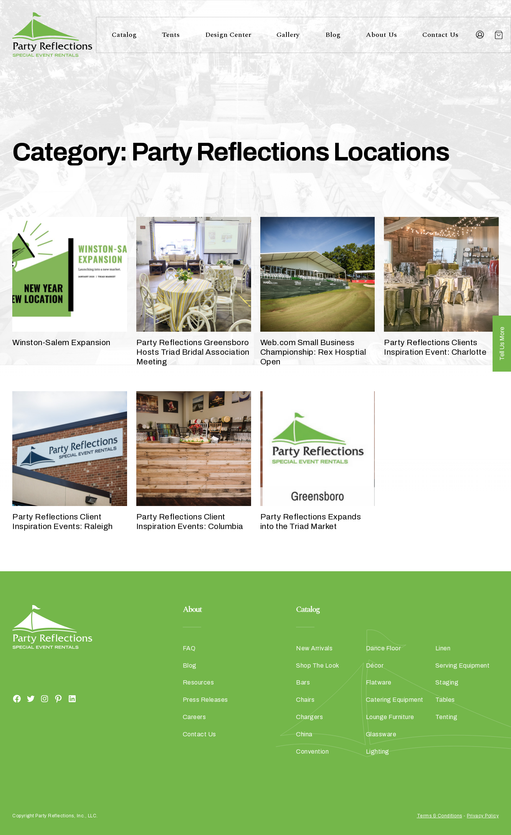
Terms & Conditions (439, 815)
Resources (198, 682)
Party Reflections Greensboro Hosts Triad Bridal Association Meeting (193, 352)
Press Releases (205, 699)
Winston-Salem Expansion (61, 342)
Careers (194, 717)
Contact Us (440, 35)
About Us (381, 35)
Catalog (124, 35)
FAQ (189, 648)
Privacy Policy (483, 815)
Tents (171, 35)
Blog (333, 35)
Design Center (228, 35)
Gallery (287, 35)
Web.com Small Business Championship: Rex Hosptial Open (313, 352)
